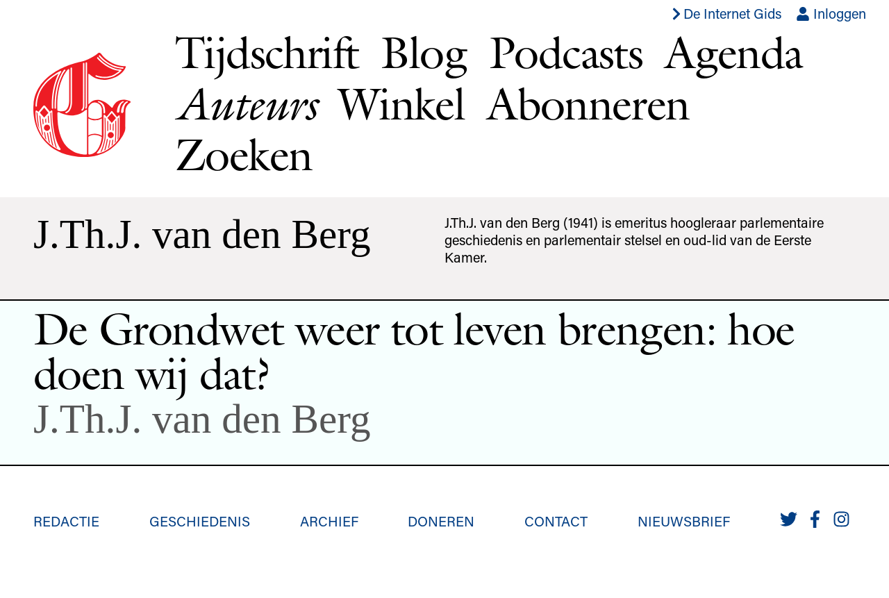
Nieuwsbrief (684, 521)
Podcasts (565, 52)
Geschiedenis (199, 521)
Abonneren (588, 103)
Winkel (401, 103)
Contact (556, 521)
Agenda (733, 52)
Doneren (441, 521)
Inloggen (831, 13)
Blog (424, 52)
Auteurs (245, 104)
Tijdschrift (266, 52)
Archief (329, 521)
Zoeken (243, 154)
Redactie (66, 521)
